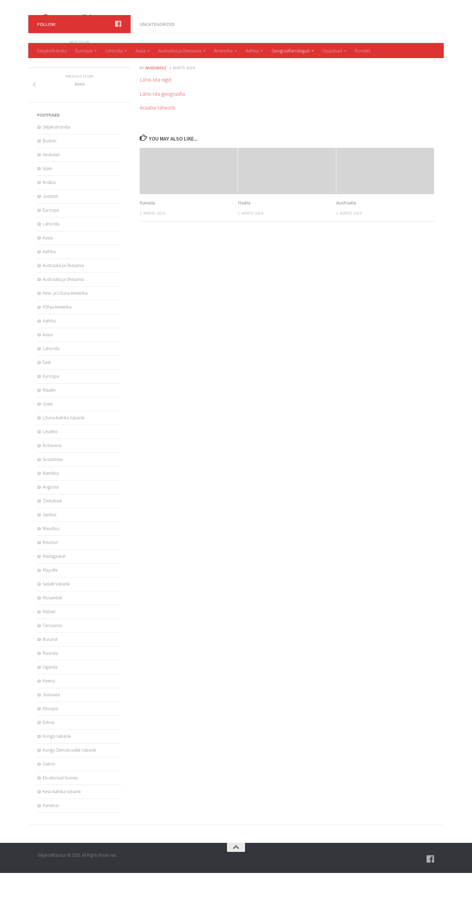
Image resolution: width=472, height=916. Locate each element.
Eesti (47, 405)
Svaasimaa (53, 502)
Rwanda (50, 696)
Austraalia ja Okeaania (179, 51)
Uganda (50, 710)
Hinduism (51, 197)
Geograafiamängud (290, 51)
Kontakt (362, 51)
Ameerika (223, 51)
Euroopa (84, 51)
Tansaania (52, 668)
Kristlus (49, 225)
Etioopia (50, 751)
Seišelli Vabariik (56, 627)
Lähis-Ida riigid (156, 122)
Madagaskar (54, 599)
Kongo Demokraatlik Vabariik (69, 793)
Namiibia (51, 516)
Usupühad (332, 51)
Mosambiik (52, 641)
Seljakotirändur (52, 51)
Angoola (51, 530)
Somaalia (51, 738)
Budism (49, 184)
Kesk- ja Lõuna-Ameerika (65, 336)
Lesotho (50, 474)
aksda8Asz (155, 110)
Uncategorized (157, 67)
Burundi (50, 682)
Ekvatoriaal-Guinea (60, 821)
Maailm (49, 433)
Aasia (140, 51)
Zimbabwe (52, 544)
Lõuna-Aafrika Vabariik (64, 461)
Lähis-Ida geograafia (162, 136)
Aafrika (252, 51)
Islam (47, 211)
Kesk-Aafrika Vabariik (62, 834)
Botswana (52, 488)
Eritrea (48, 765)
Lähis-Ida (114, 51)
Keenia (49, 724)
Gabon (49, 807)
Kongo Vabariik (57, 779)
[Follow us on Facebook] (118, 66)
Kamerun (51, 848)
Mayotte (50, 613)
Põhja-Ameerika (57, 350)
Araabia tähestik (157, 150)
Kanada (147, 245)
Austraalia (346, 245)
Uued (47, 447)
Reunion (50, 585)
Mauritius (51, 571)
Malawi (49, 654)
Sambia (49, 557)
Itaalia (244, 245)
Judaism (50, 239)
